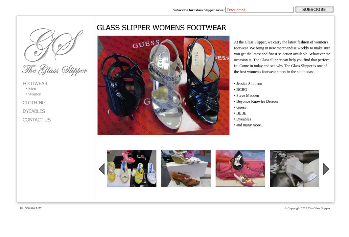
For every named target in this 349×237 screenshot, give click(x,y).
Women (34, 94)
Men (32, 88)
